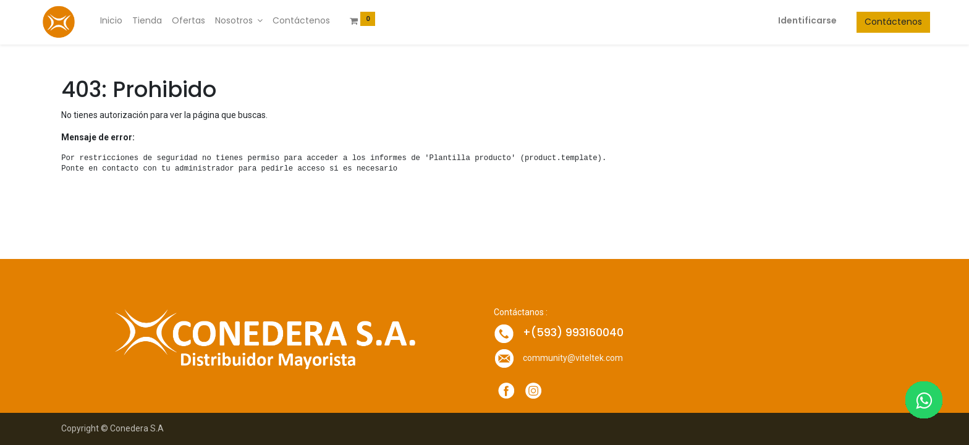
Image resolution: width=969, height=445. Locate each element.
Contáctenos (871, 21)
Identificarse (785, 20)
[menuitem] (133, 21)
